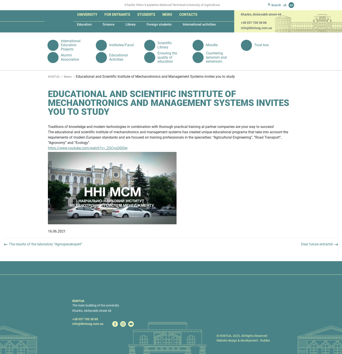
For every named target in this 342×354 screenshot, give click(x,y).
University (87, 14)
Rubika (265, 340)
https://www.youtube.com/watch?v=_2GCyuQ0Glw (88, 148)
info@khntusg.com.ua (256, 28)
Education (84, 24)
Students (146, 14)
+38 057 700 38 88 (254, 22)
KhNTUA (54, 76)
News (167, 14)
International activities (199, 24)
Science (108, 24)
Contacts (188, 14)
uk (285, 5)
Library (131, 24)
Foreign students (159, 24)
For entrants (117, 14)
